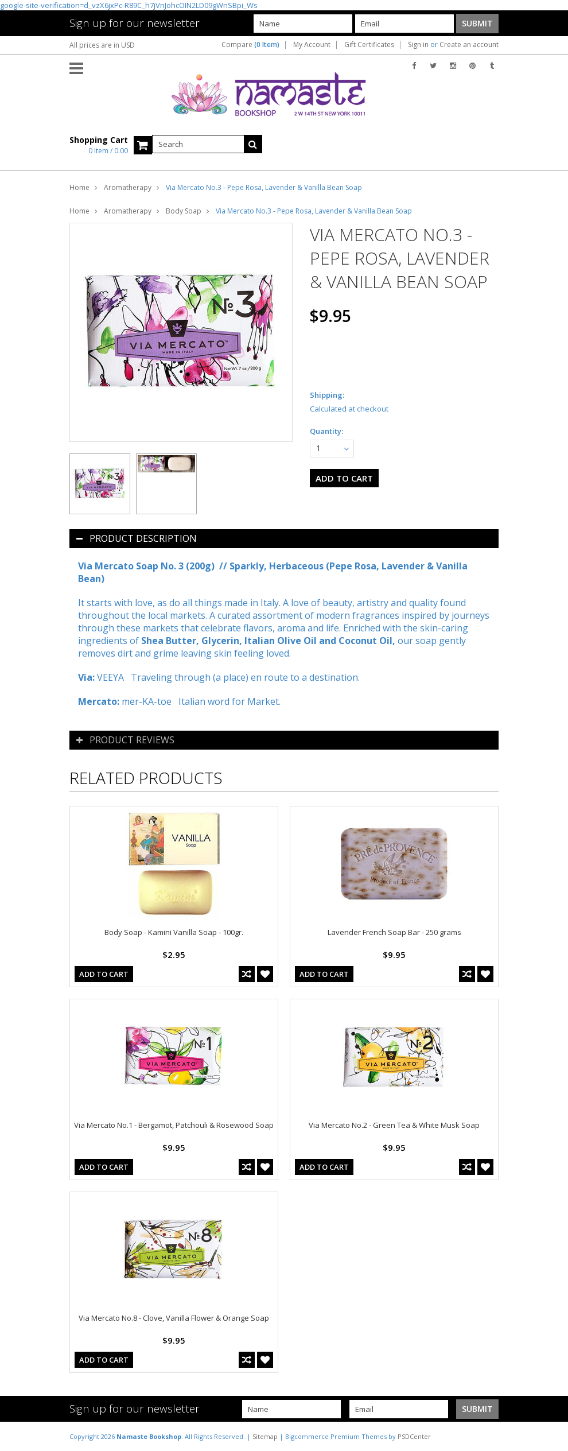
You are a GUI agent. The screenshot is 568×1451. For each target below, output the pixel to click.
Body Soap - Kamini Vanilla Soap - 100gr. (173, 932)
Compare (250, 45)
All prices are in (102, 45)
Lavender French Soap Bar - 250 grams (394, 932)
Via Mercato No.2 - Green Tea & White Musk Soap (394, 1125)
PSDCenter (414, 1436)
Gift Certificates (369, 45)
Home (79, 187)
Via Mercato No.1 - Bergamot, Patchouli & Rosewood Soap (174, 1125)
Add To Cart (104, 974)
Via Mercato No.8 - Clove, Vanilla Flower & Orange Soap (174, 1318)
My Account (311, 45)
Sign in (418, 45)
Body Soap (183, 211)
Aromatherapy (127, 187)
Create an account (469, 45)
